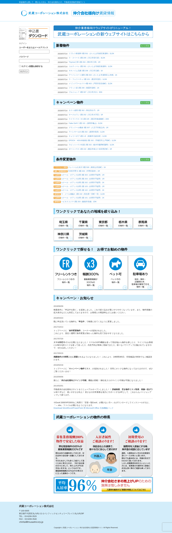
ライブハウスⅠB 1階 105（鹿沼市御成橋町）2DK (89, 119)
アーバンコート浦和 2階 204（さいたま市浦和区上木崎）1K (93, 75)
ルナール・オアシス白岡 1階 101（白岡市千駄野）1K (82, 198)
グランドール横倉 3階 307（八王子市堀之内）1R (88, 128)
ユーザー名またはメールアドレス (33, 47)
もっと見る (145, 46)
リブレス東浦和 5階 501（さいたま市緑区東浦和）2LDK (91, 53)
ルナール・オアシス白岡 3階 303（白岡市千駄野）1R (82, 175)
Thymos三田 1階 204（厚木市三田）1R (84, 62)
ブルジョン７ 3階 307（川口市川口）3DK (85, 92)
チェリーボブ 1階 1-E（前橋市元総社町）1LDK (88, 136)
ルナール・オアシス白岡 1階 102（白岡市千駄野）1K (82, 190)
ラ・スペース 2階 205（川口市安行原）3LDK (87, 58)
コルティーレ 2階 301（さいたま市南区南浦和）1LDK (90, 66)
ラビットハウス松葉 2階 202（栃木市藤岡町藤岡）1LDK (91, 145)
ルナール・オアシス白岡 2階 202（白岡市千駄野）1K (82, 182)
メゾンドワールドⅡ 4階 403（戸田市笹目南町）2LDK (90, 83)
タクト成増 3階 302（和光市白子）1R (84, 110)
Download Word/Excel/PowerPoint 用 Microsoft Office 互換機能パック (83, 408)
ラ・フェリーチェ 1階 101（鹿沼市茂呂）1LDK (88, 79)
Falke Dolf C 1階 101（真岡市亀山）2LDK (85, 123)
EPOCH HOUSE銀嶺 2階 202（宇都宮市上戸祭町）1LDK (92, 140)
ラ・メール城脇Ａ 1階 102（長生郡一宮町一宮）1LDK (83, 194)
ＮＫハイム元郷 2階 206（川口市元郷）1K (86, 71)
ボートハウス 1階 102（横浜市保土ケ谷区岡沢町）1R (90, 149)
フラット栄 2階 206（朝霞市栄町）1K (84, 88)
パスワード (24, 57)
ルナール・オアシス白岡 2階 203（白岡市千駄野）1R (82, 179)
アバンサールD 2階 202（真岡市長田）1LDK (87, 132)
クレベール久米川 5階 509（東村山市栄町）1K (87, 167)
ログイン (24, 71)
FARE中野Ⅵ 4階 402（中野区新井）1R (84, 171)
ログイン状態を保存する (32, 66)
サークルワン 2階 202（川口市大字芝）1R (86, 115)
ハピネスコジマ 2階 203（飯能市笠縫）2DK (78, 202)
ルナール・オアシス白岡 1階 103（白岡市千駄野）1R (82, 186)
